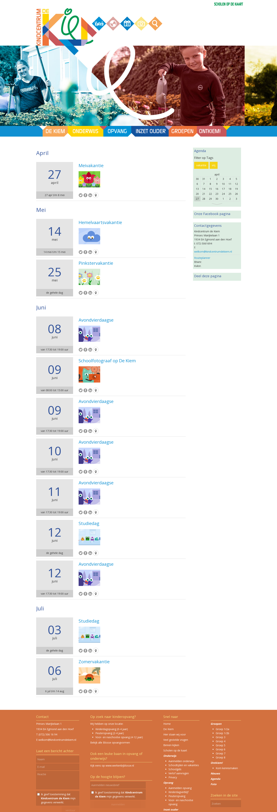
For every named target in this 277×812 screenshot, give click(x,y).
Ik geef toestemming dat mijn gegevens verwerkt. (58, 798)
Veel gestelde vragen (175, 739)
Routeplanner (202, 258)
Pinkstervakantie (96, 263)
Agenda (215, 779)
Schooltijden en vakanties (183, 765)
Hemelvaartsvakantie (100, 222)
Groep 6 (220, 749)
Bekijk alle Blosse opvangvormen (110, 742)
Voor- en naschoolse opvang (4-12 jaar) (119, 737)
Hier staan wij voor (174, 734)
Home (167, 723)
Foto (213, 784)
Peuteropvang (176, 796)
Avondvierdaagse (96, 320)
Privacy (172, 777)
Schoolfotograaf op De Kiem (107, 361)
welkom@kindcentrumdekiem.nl (213, 251)
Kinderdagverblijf (178, 792)
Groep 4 (220, 741)
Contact (42, 716)
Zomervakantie (94, 662)
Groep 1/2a (222, 729)
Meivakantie (91, 165)
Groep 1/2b (222, 733)
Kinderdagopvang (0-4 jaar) (111, 729)
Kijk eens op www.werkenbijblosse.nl (112, 765)
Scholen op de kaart (175, 750)
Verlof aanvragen (178, 773)
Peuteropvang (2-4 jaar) (109, 733)
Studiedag (89, 523)
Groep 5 (220, 745)
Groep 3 (220, 737)
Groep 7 (220, 753)
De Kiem (168, 729)
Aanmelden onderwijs (181, 761)
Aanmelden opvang (180, 788)
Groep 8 (220, 757)
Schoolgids (174, 769)
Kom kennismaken (227, 768)
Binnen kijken (171, 745)
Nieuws (215, 773)
